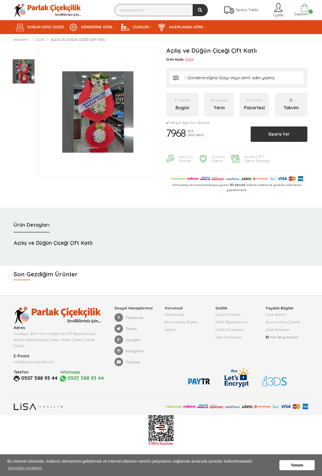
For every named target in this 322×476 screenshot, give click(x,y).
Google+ (127, 339)
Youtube (127, 362)
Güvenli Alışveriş (228, 314)
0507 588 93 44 (39, 378)
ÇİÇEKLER (135, 27)
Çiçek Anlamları (278, 329)
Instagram (128, 351)
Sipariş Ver (279, 134)
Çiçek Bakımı (276, 314)
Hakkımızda (174, 314)
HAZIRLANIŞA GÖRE (180, 27)
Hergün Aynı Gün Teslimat (188, 123)
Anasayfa (21, 40)
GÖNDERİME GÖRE (90, 27)
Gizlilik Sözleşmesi (229, 329)
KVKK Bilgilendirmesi (231, 322)
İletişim (170, 329)
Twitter (125, 328)
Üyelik (277, 10)
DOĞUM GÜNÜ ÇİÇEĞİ (40, 27)
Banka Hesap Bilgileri (181, 322)
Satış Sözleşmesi (228, 337)
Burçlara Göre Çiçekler (283, 322)
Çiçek (40, 40)
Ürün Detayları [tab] (32, 225)
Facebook (128, 317)
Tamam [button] (297, 465)
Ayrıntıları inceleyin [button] (25, 468)
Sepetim (301, 10)
